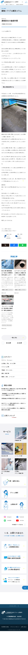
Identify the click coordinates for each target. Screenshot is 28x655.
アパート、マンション (6, 360)
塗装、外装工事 (5, 373)
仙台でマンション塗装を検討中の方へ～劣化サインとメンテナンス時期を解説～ (13, 404)
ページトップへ (12, 606)
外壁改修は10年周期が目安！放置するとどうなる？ (13, 398)
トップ (2, 4)
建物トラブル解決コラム (10, 4)
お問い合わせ (24, 626)
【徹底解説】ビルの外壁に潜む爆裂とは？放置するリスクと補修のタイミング (13, 394)
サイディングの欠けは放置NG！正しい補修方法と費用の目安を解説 (13, 409)
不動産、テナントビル (6, 370)
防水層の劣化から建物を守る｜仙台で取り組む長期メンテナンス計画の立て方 (13, 389)
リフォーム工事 (5, 366)
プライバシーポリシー (14, 626)
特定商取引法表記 (5, 626)
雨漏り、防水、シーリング (7, 376)
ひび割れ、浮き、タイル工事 (8, 363)
